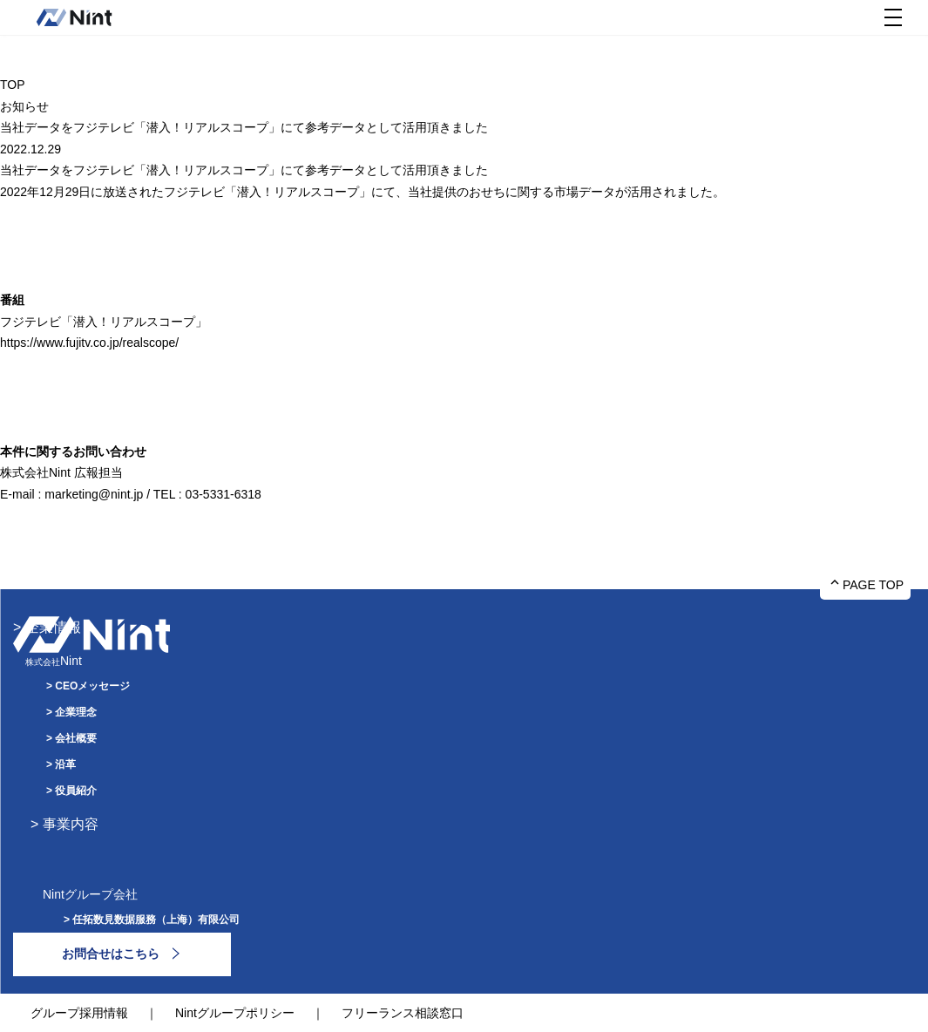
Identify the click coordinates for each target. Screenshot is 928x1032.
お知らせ (24, 106)
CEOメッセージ (92, 686)
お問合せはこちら (110, 954)
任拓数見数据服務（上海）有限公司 (156, 919)
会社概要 (76, 738)
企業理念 (76, 712)
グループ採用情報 (79, 1013)
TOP (12, 85)
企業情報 (53, 627)
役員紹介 (76, 790)
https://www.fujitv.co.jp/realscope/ (89, 343)
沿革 (65, 764)
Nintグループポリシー (235, 1013)
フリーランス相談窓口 (403, 1013)
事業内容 (70, 824)
